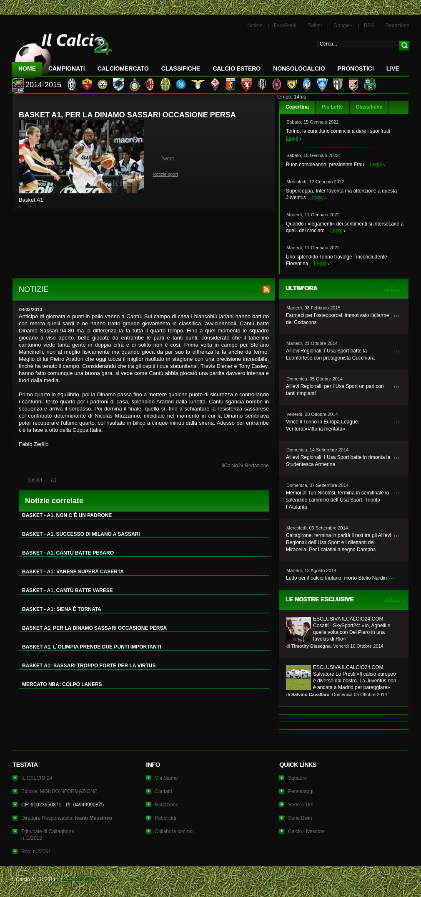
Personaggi (300, 791)
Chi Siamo (166, 778)
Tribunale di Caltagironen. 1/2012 (47, 835)
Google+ (343, 25)
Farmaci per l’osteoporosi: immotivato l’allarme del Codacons (337, 318)
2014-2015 (43, 85)
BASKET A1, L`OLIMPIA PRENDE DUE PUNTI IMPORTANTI (91, 647)
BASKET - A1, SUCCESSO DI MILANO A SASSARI (81, 534)
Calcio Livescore (306, 831)
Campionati (66, 68)
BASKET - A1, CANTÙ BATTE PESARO (68, 553)
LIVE (392, 68)
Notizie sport (165, 174)
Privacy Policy (78, 879)
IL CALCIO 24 (36, 778)
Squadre (297, 778)
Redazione (397, 25)
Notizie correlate (54, 501)
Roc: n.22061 (36, 851)
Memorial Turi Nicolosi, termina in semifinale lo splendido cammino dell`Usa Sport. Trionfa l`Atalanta (337, 500)
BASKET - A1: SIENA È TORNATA (61, 609)
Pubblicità (165, 818)
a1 (53, 480)
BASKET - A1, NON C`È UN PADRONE (67, 515)
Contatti (163, 791)
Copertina (297, 107)
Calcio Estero (237, 68)
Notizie (255, 25)
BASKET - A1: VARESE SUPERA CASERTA (73, 572)
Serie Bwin (300, 818)
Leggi (292, 138)
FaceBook (285, 25)
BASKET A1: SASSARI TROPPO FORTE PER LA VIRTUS (88, 666)
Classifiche (369, 107)
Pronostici (356, 68)
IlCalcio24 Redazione (245, 466)
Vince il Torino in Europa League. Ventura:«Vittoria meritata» (322, 425)
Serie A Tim (300, 805)
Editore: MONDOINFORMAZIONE (59, 791)
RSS (369, 25)
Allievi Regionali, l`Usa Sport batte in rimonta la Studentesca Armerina (338, 460)
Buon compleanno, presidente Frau (325, 164)
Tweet (167, 159)
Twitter (315, 25)
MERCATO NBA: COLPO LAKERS (62, 684)
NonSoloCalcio (299, 68)
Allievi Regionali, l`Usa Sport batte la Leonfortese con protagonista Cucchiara (330, 354)
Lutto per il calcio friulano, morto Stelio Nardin (336, 578)
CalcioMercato (123, 68)
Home (27, 68)
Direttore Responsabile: (66, 818)
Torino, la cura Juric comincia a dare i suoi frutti (338, 131)
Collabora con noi (174, 831)
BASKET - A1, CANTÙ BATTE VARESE (67, 590)
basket (35, 480)
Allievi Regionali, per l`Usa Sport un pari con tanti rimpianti (335, 389)
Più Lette (332, 107)
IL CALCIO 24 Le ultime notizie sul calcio (62, 53)
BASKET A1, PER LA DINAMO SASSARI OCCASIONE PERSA (94, 628)
